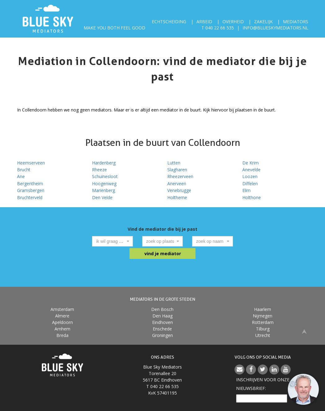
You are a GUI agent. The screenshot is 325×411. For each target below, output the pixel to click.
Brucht (23, 170)
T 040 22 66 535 (217, 28)
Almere (62, 316)
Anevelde (251, 170)
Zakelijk (263, 21)
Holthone (251, 197)
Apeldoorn (62, 322)
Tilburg (263, 329)
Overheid (233, 21)
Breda (62, 335)
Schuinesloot (105, 176)
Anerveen (176, 183)
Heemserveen (31, 163)
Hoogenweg (104, 183)
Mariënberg (103, 190)
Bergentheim (30, 183)
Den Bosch (162, 309)
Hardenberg (104, 163)
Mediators (295, 21)
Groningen (162, 335)
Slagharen (177, 170)
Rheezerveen (180, 176)
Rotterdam (263, 322)
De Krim (250, 163)
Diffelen (250, 183)
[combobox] (112, 241)
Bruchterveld (29, 197)
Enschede (162, 329)
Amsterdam (62, 309)
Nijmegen (262, 316)
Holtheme (177, 197)
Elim (246, 190)
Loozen (249, 176)
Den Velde (102, 197)
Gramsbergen (30, 190)
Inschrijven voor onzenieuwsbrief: (262, 384)
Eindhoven (162, 322)
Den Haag (162, 316)
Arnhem (62, 329)
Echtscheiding (169, 21)
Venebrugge (179, 190)
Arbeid (204, 21)
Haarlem (262, 309)
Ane (21, 176)
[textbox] (110, 241)
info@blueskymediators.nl (275, 28)
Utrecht (262, 335)
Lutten (173, 163)
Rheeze (99, 170)
